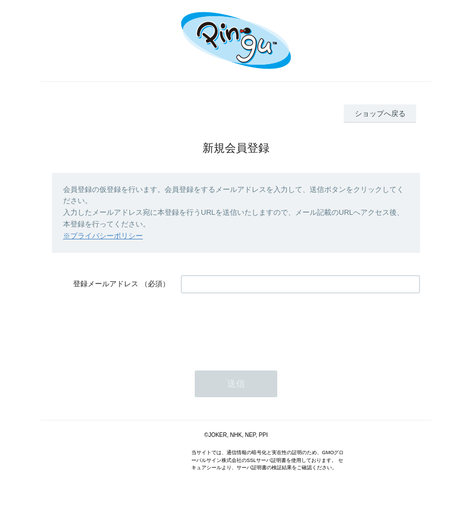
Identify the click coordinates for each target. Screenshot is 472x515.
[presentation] (265, 326)
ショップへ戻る (380, 113)
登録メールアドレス (105, 284)
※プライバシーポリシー (103, 236)
